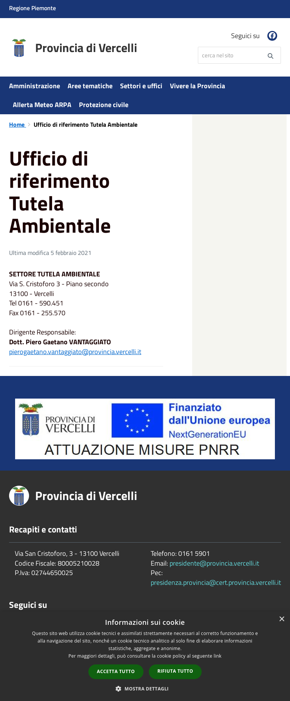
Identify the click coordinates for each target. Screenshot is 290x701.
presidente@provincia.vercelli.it (214, 563)
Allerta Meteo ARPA (42, 105)
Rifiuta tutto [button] (175, 671)
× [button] (281, 619)
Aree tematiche (90, 86)
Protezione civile (103, 105)
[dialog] (145, 656)
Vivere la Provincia (197, 86)
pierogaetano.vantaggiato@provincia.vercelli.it (75, 352)
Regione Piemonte (32, 7)
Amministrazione (34, 86)
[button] (145, 688)
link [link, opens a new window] (218, 656)
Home (17, 124)
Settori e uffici (141, 86)
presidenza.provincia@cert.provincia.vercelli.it (216, 582)
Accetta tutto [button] (116, 671)
